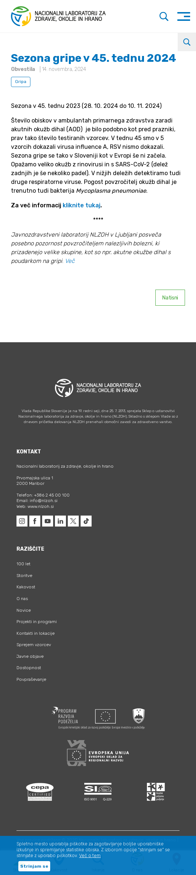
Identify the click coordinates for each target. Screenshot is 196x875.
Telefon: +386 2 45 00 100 (43, 495)
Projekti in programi (36, 621)
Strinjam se (34, 866)
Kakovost (25, 586)
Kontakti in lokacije (35, 633)
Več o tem (90, 855)
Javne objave (30, 656)
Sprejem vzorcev (33, 644)
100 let (23, 563)
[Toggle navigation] (183, 16)
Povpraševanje (31, 679)
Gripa (20, 81)
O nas (22, 598)
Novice (23, 610)
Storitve (24, 575)
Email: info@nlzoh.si (37, 500)
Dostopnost (28, 667)
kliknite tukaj (81, 205)
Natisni (170, 298)
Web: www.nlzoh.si (35, 506)
